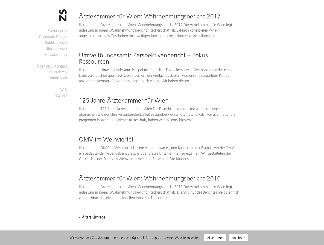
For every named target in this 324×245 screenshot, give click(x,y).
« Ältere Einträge (92, 217)
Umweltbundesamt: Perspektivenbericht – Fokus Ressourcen (143, 58)
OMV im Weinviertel (106, 139)
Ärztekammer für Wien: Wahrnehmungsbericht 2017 (150, 16)
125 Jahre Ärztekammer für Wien (124, 100)
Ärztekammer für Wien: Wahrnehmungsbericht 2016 (150, 178)
